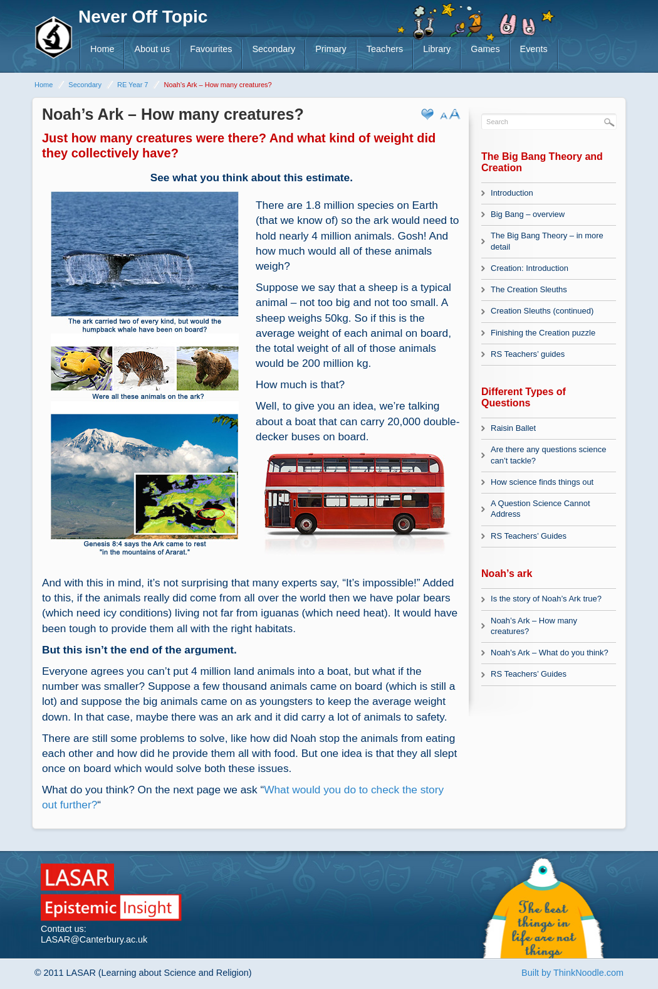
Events (534, 49)
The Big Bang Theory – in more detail (547, 241)
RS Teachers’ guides (528, 354)
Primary (331, 49)
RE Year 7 (133, 84)
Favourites (211, 49)
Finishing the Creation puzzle (543, 332)
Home (102, 49)
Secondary (273, 49)
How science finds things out (542, 482)
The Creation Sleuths (529, 289)
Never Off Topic (142, 16)
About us (152, 49)
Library (437, 49)
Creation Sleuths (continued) (542, 310)
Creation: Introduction (529, 268)
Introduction (512, 193)
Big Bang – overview (528, 214)
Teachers (385, 49)
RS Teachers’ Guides (529, 536)
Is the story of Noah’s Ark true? (546, 598)
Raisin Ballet (513, 428)
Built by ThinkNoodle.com (572, 973)
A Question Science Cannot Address (540, 509)
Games (485, 49)
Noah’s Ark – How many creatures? (534, 626)
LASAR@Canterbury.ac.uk (94, 939)
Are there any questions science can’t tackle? (548, 455)
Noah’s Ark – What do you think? (549, 652)
